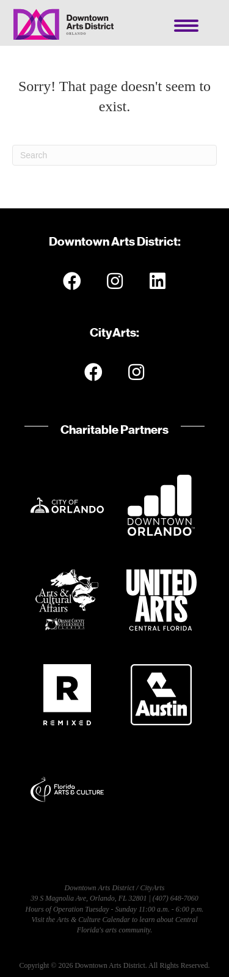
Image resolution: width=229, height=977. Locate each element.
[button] (72, 281)
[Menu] (186, 25)
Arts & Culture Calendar (93, 919)
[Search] (114, 155)
